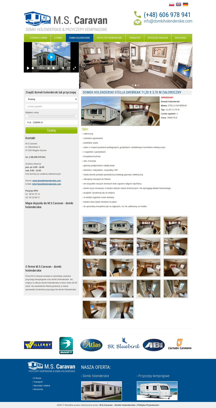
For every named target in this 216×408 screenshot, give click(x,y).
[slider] (35, 68)
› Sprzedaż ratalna (41, 385)
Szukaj (51, 130)
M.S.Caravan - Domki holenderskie (117, 405)
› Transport (37, 382)
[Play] (28, 68)
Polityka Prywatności (148, 405)
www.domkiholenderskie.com (47, 181)
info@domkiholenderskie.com (168, 21)
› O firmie (36, 378)
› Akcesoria (37, 389)
